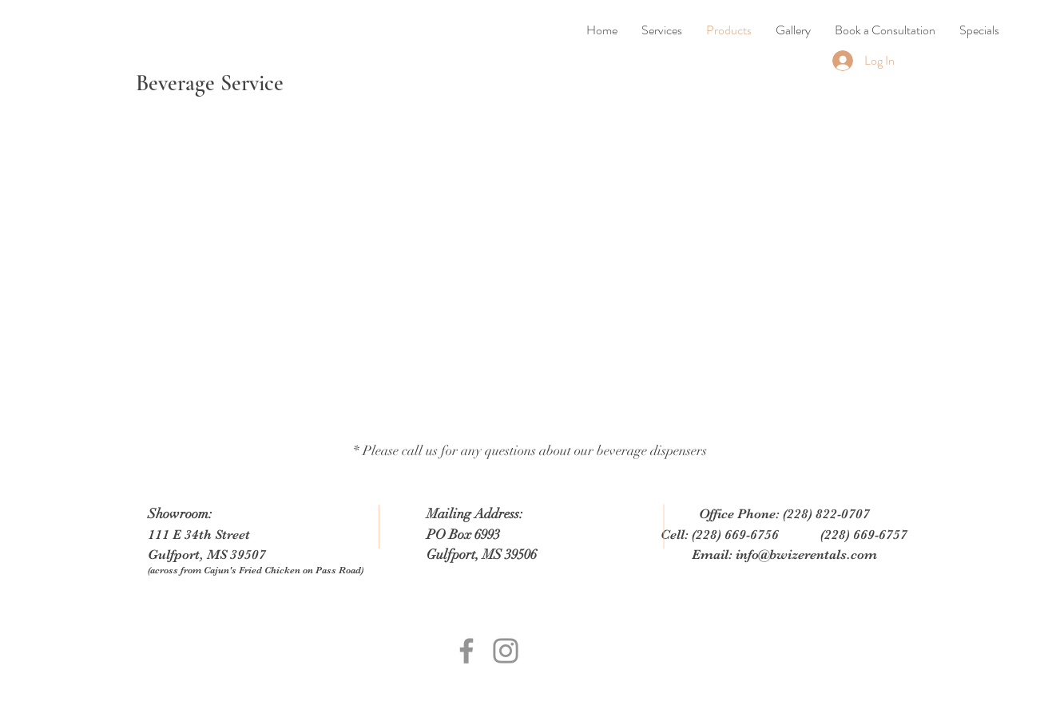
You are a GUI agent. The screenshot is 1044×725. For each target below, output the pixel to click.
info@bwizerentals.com (806, 554)
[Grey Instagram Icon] (505, 651)
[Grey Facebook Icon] (466, 651)
